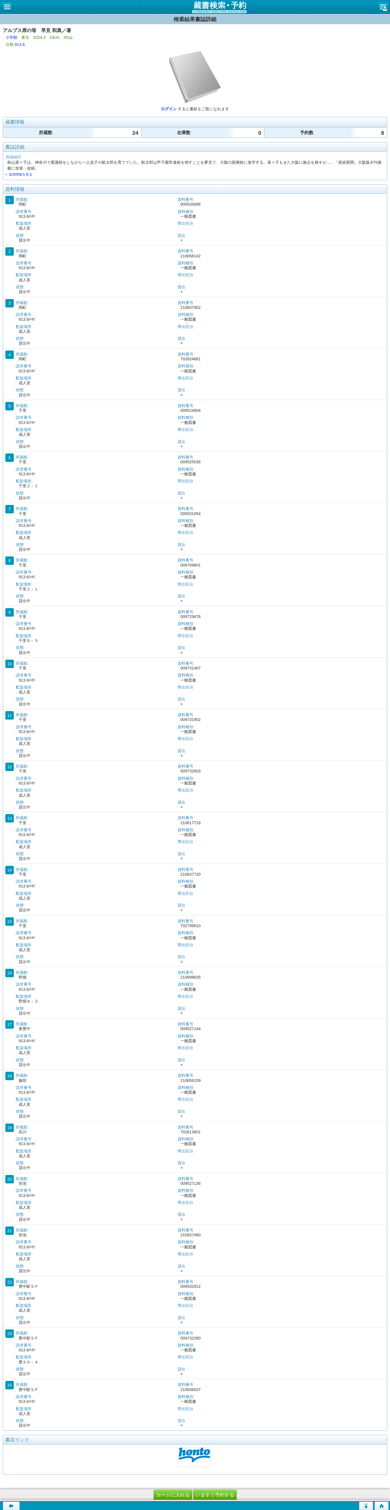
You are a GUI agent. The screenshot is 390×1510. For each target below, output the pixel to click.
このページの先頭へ (366, 1506)
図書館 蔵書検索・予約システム (195, 7)
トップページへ (382, 1506)
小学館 (11, 37)
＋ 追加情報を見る (18, 174)
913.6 (20, 44)
